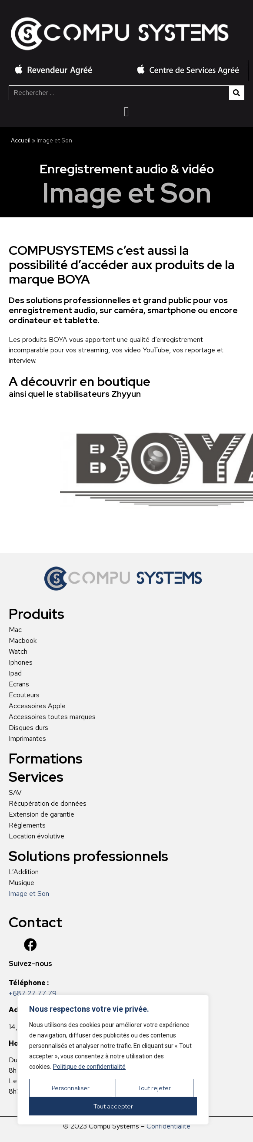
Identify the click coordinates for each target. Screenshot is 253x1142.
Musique (21, 882)
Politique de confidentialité (89, 1066)
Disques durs (28, 727)
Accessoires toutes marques (52, 717)
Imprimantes (27, 738)
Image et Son (29, 893)
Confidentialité (168, 1126)
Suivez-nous (30, 963)
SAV (15, 792)
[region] (113, 1060)
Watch (18, 651)
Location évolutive (36, 836)
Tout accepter (113, 1106)
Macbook (23, 640)
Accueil (20, 140)
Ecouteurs (24, 695)
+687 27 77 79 (33, 993)
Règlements (27, 825)
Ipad (15, 673)
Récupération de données (48, 803)
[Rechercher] (236, 93)
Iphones (21, 662)
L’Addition (24, 872)
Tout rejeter (154, 1088)
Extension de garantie (41, 814)
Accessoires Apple (37, 706)
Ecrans (19, 684)
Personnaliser (71, 1088)
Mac (15, 629)
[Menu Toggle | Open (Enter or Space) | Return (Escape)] (126, 111)
